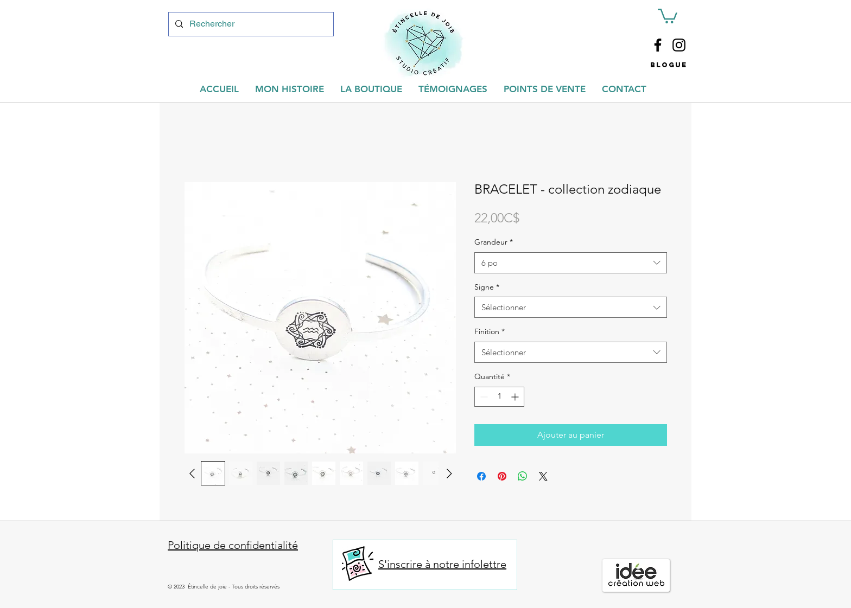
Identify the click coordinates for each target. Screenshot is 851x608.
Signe (486, 287)
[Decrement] (483, 396)
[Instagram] (679, 45)
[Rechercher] (249, 24)
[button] (667, 15)
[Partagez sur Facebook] (481, 476)
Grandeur (493, 242)
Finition (489, 331)
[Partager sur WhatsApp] (522, 476)
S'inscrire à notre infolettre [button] (442, 564)
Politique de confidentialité (233, 545)
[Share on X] (543, 476)
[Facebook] (657, 45)
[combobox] (570, 262)
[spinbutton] (499, 396)
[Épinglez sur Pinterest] (502, 476)
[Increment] (516, 396)
